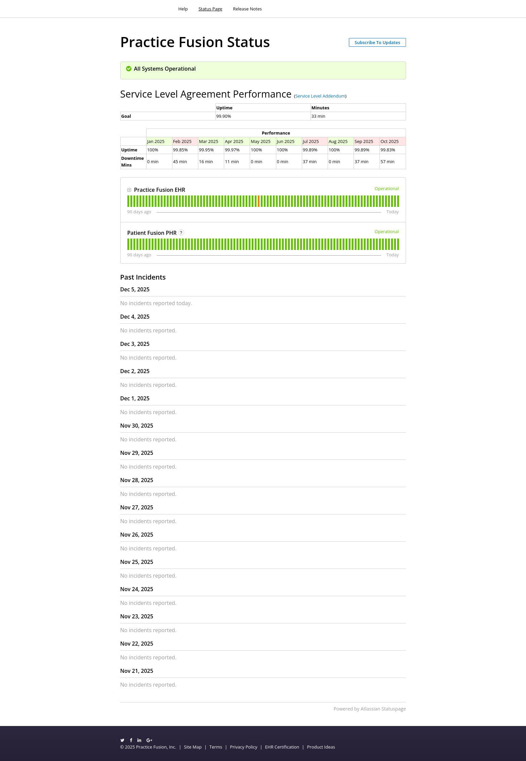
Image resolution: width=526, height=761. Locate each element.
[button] (377, 42)
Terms (215, 747)
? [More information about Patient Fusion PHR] (181, 232)
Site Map (193, 747)
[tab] (128, 201)
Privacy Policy (243, 747)
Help (183, 9)
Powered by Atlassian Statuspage (369, 708)
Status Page (210, 9)
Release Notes (247, 9)
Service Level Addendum (320, 96)
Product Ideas (321, 747)
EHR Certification (282, 747)
